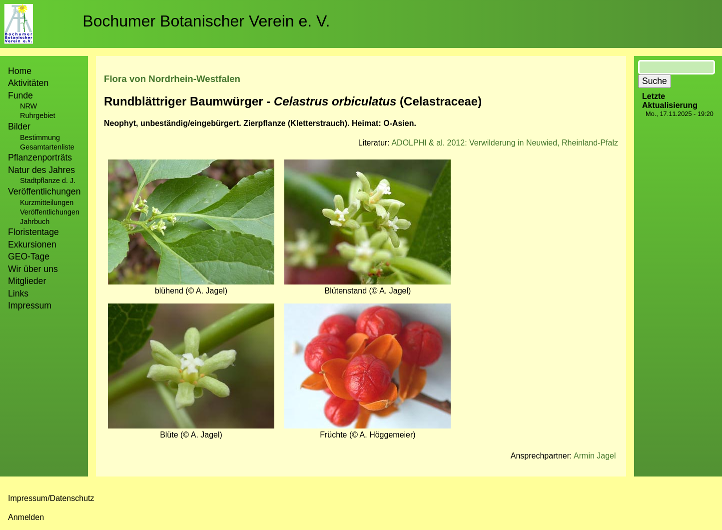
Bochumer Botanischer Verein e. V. (206, 21)
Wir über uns (33, 269)
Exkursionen (32, 245)
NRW (28, 106)
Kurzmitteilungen (46, 202)
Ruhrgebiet (37, 116)
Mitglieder (27, 281)
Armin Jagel (595, 456)
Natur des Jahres (41, 170)
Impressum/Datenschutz (51, 498)
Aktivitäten (28, 83)
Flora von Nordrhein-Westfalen (172, 79)
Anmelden (26, 517)
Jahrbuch (34, 222)
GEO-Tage (28, 257)
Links (18, 293)
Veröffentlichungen (49, 212)
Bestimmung (40, 138)
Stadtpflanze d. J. (47, 180)
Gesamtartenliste (47, 147)
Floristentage (33, 232)
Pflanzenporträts (40, 157)
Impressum (29, 305)
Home (19, 71)
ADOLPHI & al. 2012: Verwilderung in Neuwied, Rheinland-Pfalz (504, 142)
